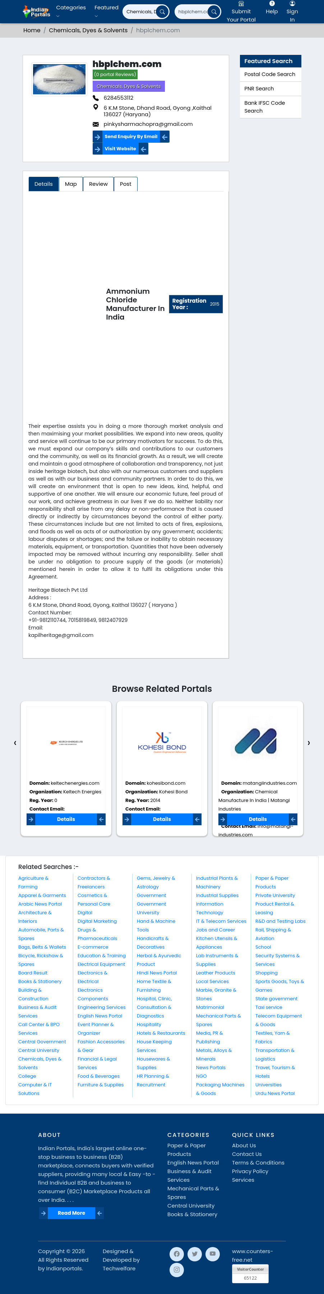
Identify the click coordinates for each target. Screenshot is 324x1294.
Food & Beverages (99, 1076)
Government (151, 895)
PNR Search (259, 88)
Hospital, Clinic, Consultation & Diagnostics (154, 1007)
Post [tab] (125, 184)
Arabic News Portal (40, 904)
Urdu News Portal (275, 1093)
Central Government (42, 1041)
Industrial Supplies (217, 895)
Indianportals (64, 1268)
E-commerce (93, 947)
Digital (85, 912)
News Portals (211, 1067)
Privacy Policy (250, 1171)
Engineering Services (102, 1007)
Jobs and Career (215, 929)
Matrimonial (210, 1007)
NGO (201, 1076)
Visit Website (120, 148)
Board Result (32, 972)
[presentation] (15, 743)
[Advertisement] (67, 305)
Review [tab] (98, 184)
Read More (71, 1213)
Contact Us (247, 1154)
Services (243, 1180)
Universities (268, 1084)
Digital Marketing (97, 921)
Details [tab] (43, 184)
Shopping (266, 972)
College (27, 1076)
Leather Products (215, 972)
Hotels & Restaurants (161, 1033)
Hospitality (149, 1024)
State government (276, 998)
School (263, 947)
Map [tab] (71, 184)
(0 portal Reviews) (115, 74)
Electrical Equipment (101, 964)
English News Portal (100, 1015)
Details (66, 819)
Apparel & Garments (42, 895)
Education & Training (102, 955)
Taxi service (268, 1007)
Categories (71, 11)
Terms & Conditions (258, 1162)
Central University (38, 1050)
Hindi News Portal (157, 972)
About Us (244, 1145)
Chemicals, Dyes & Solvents (129, 86)
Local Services (212, 981)
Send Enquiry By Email (131, 136)
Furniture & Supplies (101, 1084)
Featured (106, 11)
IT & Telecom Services (221, 921)
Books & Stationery (40, 981)
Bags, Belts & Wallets (42, 947)
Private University (275, 895)
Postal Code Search (270, 74)
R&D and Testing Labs (280, 921)
